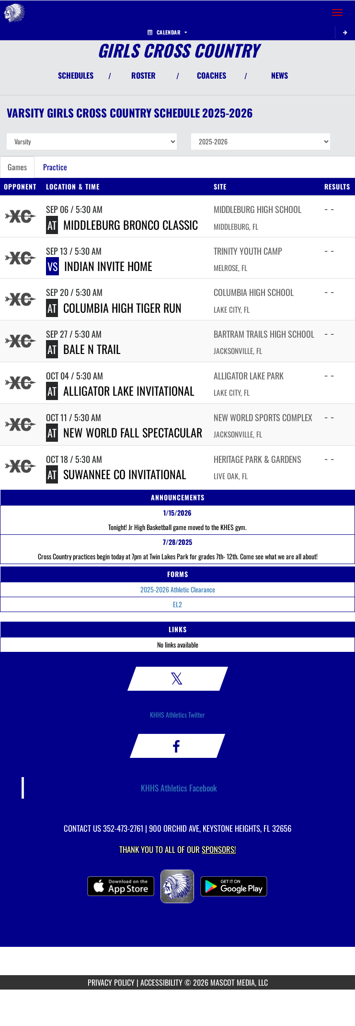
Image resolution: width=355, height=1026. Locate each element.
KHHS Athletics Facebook (179, 787)
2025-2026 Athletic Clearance (177, 589)
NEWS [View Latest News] (279, 75)
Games (17, 167)
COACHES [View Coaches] (211, 75)
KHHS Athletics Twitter (177, 714)
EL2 (177, 604)
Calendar (167, 32)
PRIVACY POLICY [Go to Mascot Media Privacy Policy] (111, 982)
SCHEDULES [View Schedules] (75, 75)
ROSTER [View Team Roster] (143, 75)
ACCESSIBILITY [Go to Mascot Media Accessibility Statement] (161, 982)
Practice (55, 167)
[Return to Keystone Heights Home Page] (14, 12)
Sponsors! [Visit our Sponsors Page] (219, 849)
